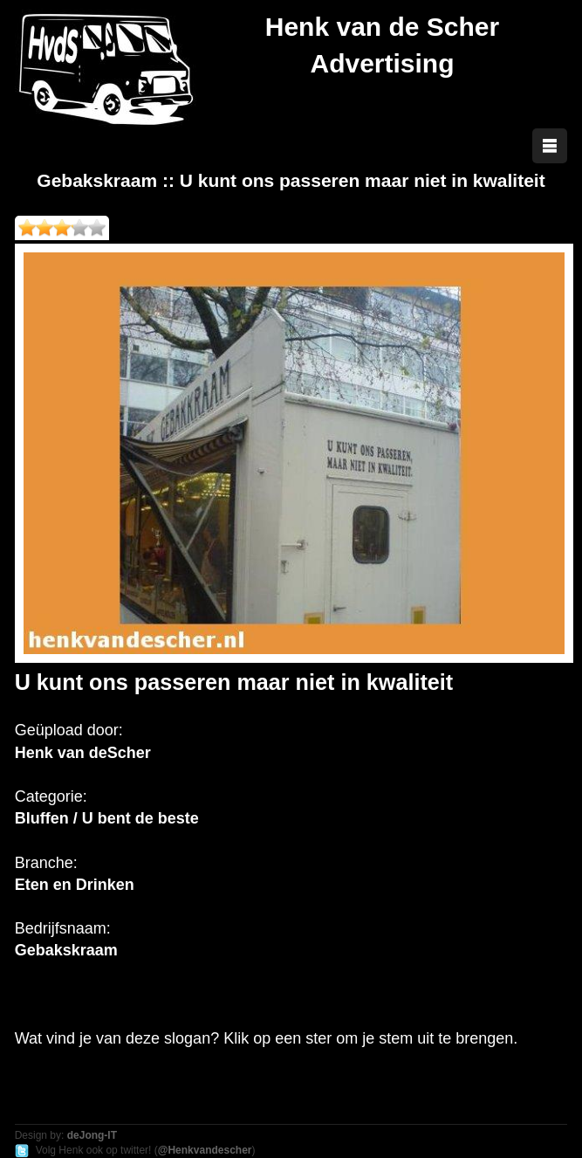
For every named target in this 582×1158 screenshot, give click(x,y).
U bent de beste (140, 818)
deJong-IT (92, 1135)
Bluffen (42, 818)
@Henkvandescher (205, 1150)
